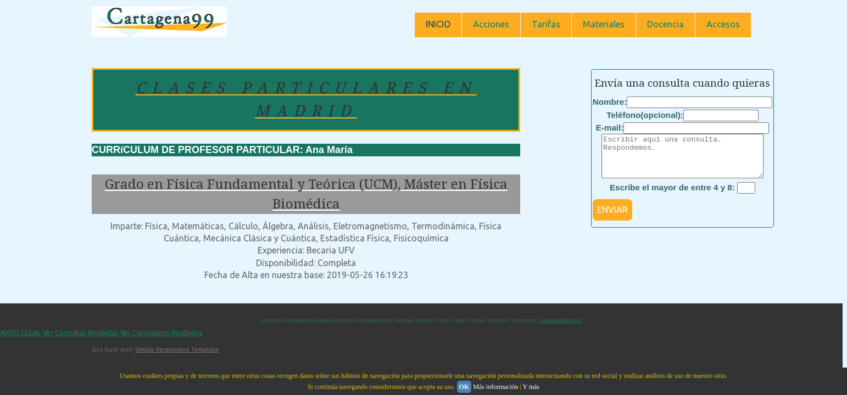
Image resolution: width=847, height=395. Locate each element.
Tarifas (546, 24)
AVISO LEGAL (20, 332)
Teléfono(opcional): (644, 115)
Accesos (723, 24)
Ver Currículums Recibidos (161, 332)
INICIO (438, 24)
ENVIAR (612, 218)
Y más (530, 387)
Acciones (491, 24)
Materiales (604, 24)
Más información (495, 387)
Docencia (665, 24)
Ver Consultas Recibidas (81, 332)
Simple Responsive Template (177, 349)
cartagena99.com (560, 320)
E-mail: (610, 127)
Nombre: (610, 101)
